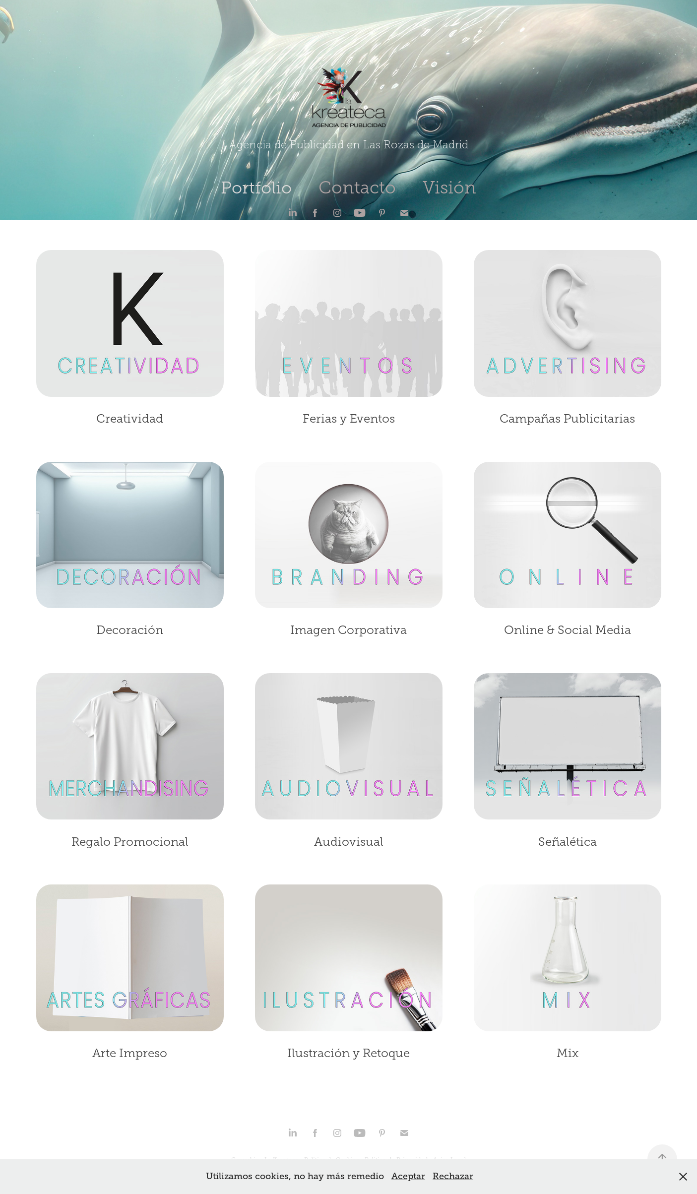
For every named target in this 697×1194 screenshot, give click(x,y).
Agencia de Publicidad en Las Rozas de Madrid (348, 145)
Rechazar (453, 1176)
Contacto (357, 187)
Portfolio (256, 188)
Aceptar (408, 1176)
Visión (449, 187)
